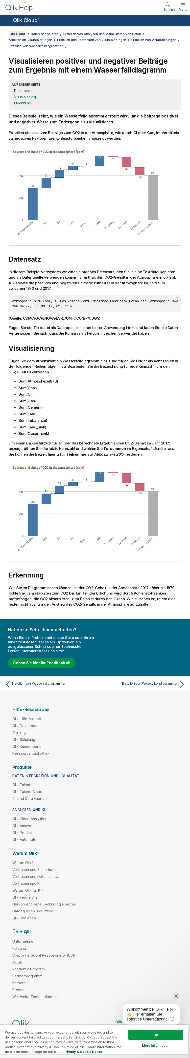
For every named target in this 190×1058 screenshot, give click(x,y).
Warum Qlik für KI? (27, 890)
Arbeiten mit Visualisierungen (30, 40)
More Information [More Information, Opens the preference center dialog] (156, 1045)
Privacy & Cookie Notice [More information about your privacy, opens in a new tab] (83, 1052)
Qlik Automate (24, 839)
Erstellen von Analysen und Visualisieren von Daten (102, 34)
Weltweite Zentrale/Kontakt (35, 997)
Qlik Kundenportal (27, 746)
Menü (183, 9)
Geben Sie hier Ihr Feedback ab (42, 662)
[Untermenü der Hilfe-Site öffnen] (7, 21)
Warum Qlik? (23, 863)
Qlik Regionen (24, 918)
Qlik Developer (25, 726)
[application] (148, 1015)
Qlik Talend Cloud (27, 791)
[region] (94, 1041)
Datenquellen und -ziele (32, 911)
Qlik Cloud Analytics (29, 819)
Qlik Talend (21, 785)
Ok (155, 1035)
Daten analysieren (44, 34)
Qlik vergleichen (26, 897)
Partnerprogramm (27, 976)
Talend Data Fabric (28, 798)
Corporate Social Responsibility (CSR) (44, 955)
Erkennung (22, 103)
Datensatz (22, 91)
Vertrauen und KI (26, 883)
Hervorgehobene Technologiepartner (44, 904)
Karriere (19, 983)
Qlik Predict (22, 832)
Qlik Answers (23, 826)
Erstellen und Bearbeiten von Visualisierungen (91, 40)
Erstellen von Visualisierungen (154, 40)
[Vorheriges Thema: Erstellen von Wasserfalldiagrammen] (48, 684)
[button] (176, 299)
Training (19, 733)
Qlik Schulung (23, 739)
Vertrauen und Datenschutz (35, 876)
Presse (18, 990)
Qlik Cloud (26, 20)
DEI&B (17, 962)
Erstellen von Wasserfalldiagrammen (36, 46)
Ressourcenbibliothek (30, 753)
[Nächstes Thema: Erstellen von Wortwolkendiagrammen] (141, 684)
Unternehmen (24, 941)
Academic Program (28, 969)
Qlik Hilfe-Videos (26, 719)
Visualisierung (25, 97)
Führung (19, 948)
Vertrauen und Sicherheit (33, 869)
